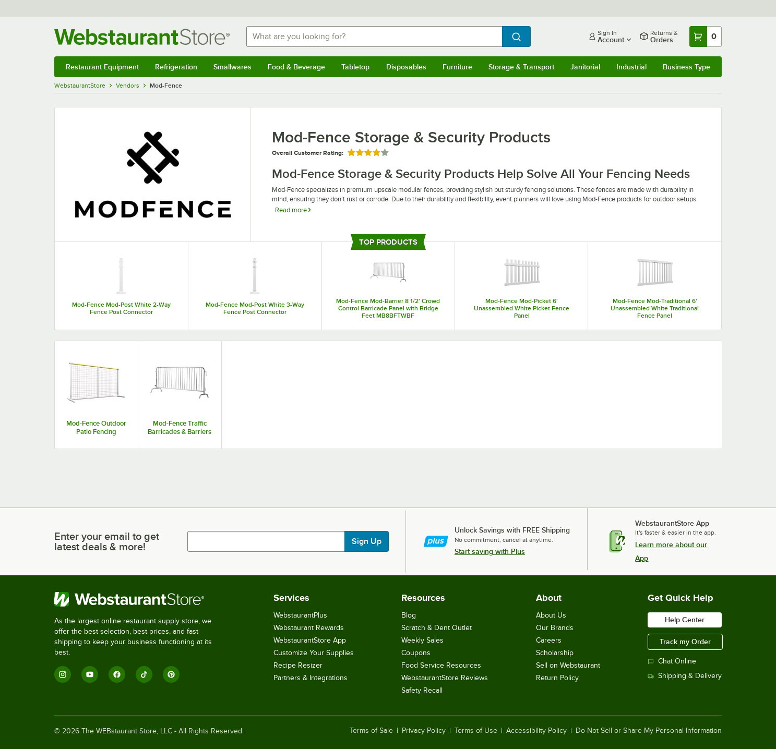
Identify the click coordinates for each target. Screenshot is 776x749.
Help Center (685, 619)
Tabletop (355, 67)
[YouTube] (89, 674)
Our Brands (555, 628)
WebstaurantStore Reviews (444, 678)
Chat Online (672, 661)
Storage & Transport (521, 67)
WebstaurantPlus (300, 615)
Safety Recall (422, 690)
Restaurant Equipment (102, 67)
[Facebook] (117, 674)
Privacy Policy (424, 730)
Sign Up (366, 541)
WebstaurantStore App (309, 640)
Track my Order (685, 641)
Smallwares (232, 67)
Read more (293, 210)
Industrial (631, 67)
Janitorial (585, 67)
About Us (551, 615)
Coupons (416, 653)
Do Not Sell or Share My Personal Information (649, 730)
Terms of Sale (371, 730)
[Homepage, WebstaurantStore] (142, 37)
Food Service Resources (441, 665)
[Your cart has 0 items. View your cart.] (705, 36)
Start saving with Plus (490, 551)
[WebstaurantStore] (140, 599)
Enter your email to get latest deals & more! (106, 541)
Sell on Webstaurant (568, 665)
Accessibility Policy (536, 730)
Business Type (686, 67)
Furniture (457, 67)
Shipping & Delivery (685, 676)
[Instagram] (62, 674)
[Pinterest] (171, 674)
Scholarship (555, 653)
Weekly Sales (422, 640)
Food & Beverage (296, 67)
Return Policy (557, 678)
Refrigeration (176, 67)
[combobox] (374, 36)
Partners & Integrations (310, 678)
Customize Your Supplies (313, 653)
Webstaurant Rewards (308, 628)
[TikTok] (144, 674)
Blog (408, 615)
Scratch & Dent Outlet (436, 628)
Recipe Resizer (298, 665)
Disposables (406, 67)
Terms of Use (476, 730)
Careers (549, 640)
